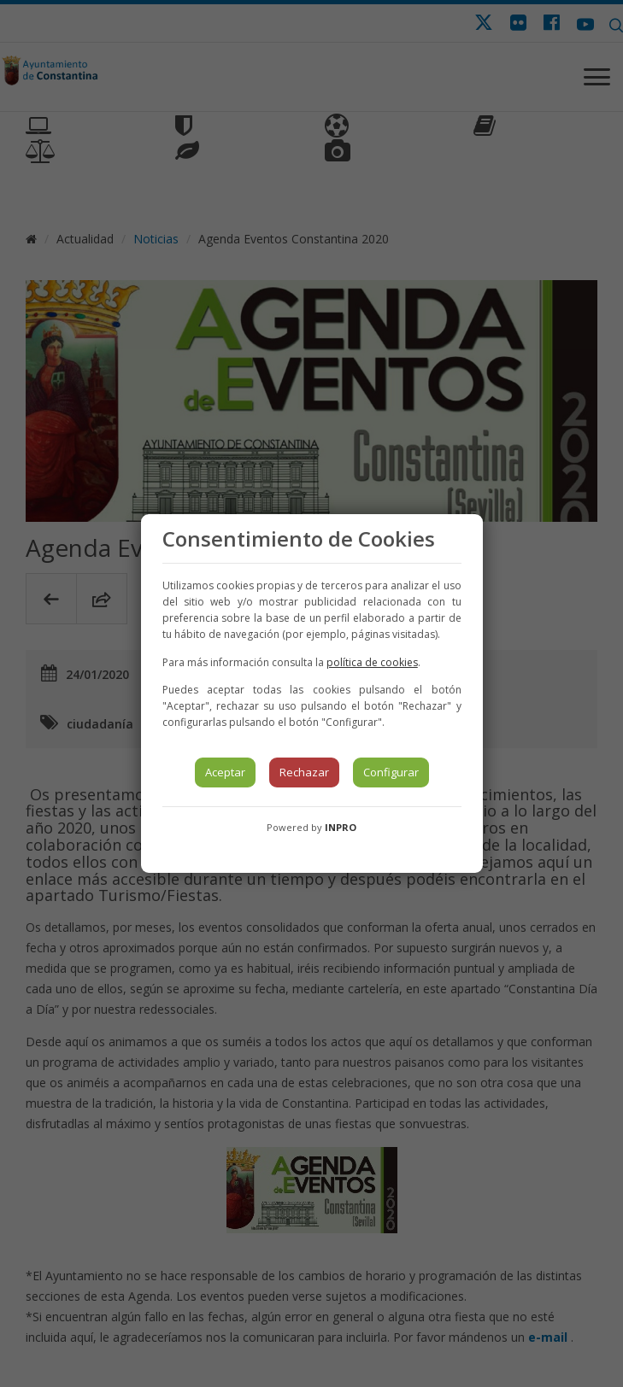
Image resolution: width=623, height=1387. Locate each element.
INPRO (340, 827)
